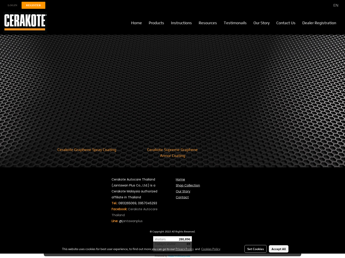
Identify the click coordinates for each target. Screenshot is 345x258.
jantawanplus (132, 221)
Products (156, 22)
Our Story (261, 22)
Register (33, 5)
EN (332, 5)
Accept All (279, 249)
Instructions (181, 22)
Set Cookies (255, 249)
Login (12, 5)
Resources (208, 22)
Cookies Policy (210, 249)
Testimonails (235, 22)
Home (136, 22)
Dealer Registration (319, 22)
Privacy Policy (185, 249)
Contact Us (285, 22)
